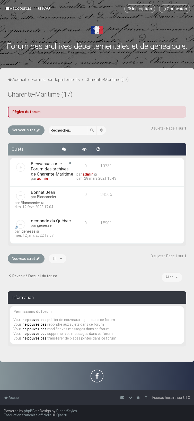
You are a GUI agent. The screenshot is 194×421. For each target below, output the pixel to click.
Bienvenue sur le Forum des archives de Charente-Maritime (52, 169)
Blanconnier (46, 197)
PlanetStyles (66, 411)
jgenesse (44, 225)
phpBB (29, 411)
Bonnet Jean (43, 192)
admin (42, 179)
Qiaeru (61, 415)
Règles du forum (26, 112)
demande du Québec (51, 220)
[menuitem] (43, 8)
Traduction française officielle (28, 415)
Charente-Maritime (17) (40, 94)
